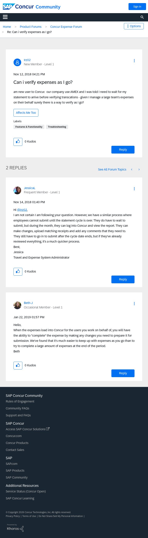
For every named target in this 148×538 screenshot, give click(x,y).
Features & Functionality (28, 127)
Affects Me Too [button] (26, 112)
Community (48, 6)
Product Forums (30, 26)
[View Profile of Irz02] (27, 60)
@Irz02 (22, 209)
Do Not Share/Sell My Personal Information (61, 516)
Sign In (137, 6)
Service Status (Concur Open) (26, 491)
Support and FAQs (18, 415)
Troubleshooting (57, 127)
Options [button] (135, 26)
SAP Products (15, 470)
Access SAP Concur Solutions (28, 429)
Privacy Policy (13, 516)
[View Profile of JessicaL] (29, 188)
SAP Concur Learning (20, 498)
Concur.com (14, 436)
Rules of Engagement (20, 401)
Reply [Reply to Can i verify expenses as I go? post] (123, 149)
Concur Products (17, 443)
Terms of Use (29, 516)
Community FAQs (17, 408)
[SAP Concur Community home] (18, 6)
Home (7, 26)
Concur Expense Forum (66, 26)
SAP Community (17, 477)
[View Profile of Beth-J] (28, 303)
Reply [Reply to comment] (123, 279)
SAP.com (11, 463)
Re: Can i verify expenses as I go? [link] (29, 32)
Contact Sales (15, 449)
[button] (134, 60)
